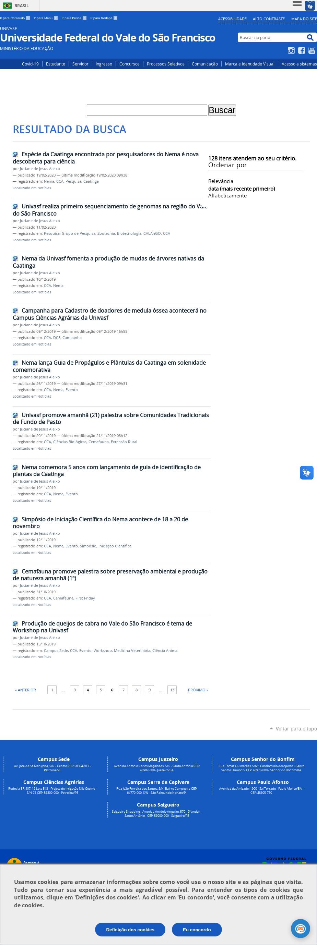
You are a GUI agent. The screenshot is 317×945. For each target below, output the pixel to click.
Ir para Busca (75, 18)
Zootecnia (106, 233)
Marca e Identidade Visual (249, 63)
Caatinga (91, 181)
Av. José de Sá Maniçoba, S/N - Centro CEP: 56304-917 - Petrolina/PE (52, 768)
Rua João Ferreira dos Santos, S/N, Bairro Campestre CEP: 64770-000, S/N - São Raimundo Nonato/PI (156, 791)
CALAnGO (152, 233)
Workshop (103, 650)
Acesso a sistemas (299, 63)
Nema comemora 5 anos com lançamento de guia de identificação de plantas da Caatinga (107, 470)
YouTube (312, 50)
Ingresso (104, 63)
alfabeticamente (227, 195)
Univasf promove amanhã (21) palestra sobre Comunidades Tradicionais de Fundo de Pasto (111, 418)
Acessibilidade (232, 18)
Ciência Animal (165, 650)
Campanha (72, 337)
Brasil (21, 6)
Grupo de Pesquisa (78, 233)
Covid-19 (30, 63)
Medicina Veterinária (132, 650)
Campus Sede (56, 650)
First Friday (85, 598)
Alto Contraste (269, 18)
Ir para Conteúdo (15, 18)
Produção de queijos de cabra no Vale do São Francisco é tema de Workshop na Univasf (102, 627)
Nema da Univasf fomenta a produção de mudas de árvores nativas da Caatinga (108, 262)
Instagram (292, 50)
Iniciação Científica (114, 546)
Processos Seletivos (166, 63)
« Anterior (25, 689)
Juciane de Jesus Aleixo (40, 168)
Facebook (302, 50)
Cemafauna (99, 441)
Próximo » (198, 689)
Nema (49, 181)
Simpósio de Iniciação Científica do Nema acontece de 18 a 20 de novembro (100, 523)
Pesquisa (73, 181)
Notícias (44, 188)
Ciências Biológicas (69, 441)
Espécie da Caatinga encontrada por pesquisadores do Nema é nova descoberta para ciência (106, 157)
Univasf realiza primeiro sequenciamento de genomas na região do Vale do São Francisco (110, 210)
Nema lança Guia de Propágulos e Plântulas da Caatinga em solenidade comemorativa (109, 366)
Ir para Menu (46, 18)
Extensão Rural (124, 441)
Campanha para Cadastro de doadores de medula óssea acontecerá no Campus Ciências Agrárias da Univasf (110, 314)
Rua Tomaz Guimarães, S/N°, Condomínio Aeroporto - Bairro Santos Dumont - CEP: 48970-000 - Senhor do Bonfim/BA (261, 768)
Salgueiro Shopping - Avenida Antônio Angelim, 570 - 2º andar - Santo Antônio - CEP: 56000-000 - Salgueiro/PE (157, 814)
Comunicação (205, 63)
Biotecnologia (129, 233)
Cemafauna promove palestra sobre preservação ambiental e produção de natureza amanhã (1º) (110, 575)
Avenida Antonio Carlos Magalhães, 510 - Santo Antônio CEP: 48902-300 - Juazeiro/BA (157, 768)
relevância (220, 181)
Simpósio (88, 546)
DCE (56, 337)
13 (172, 689)
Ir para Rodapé (104, 18)
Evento (72, 389)
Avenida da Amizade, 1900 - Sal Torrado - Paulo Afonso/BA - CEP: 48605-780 (261, 791)
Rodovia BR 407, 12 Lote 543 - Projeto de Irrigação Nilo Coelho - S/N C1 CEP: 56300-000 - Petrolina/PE (52, 791)
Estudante (55, 63)
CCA (59, 181)
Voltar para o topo (296, 728)
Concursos (129, 63)
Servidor (80, 63)
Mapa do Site (304, 18)
